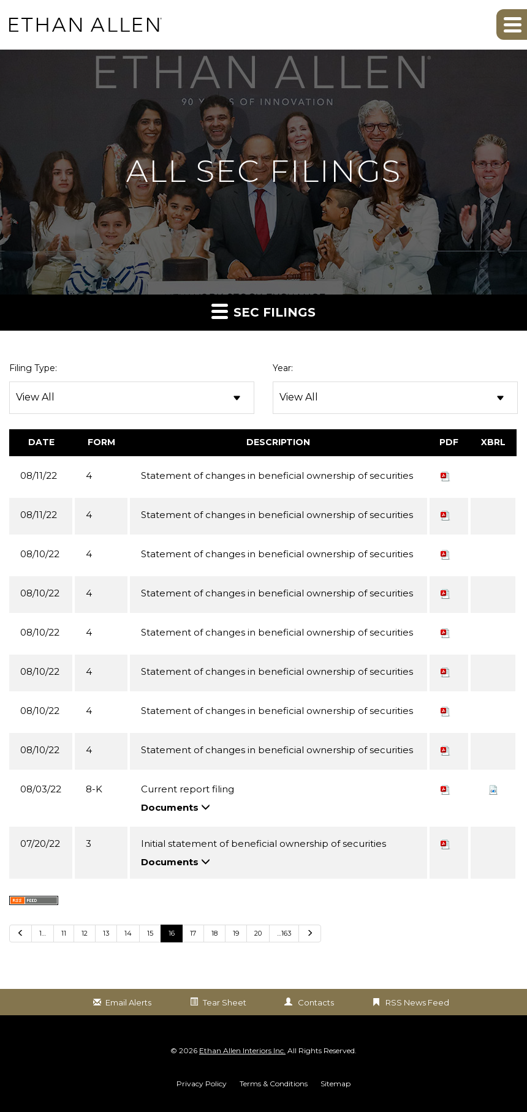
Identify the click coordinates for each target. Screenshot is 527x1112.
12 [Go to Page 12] (85, 933)
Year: (283, 368)
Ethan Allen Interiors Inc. (242, 1050)
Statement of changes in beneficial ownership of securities (277, 475)
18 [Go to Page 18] (214, 933)
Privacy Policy (201, 1084)
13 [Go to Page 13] (106, 933)
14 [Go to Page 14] (128, 933)
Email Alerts (128, 1002)
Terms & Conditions (274, 1084)
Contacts (316, 1002)
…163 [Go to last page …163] (284, 933)
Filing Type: (33, 368)
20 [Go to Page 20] (258, 933)
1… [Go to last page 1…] (42, 933)
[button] (511, 24)
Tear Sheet (224, 1002)
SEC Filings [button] (263, 310)
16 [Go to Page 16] (172, 933)
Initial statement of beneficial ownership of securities (263, 843)
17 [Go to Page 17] (193, 933)
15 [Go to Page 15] (150, 933)
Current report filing (187, 789)
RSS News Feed (417, 1002)
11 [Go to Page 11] (63, 933)
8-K (94, 789)
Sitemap (335, 1084)
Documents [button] (175, 807)
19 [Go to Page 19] (236, 933)
